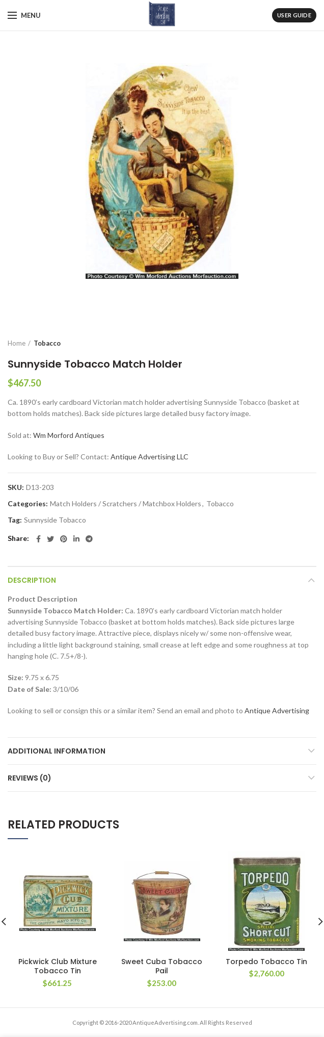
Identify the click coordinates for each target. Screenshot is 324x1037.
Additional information (56, 751)
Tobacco (47, 343)
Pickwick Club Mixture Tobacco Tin (57, 966)
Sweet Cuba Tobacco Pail (161, 966)
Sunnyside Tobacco (55, 520)
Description (32, 580)
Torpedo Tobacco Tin (266, 961)
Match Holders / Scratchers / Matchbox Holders (125, 504)
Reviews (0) (29, 778)
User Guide (294, 15)
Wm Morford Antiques (68, 435)
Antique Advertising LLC (149, 456)
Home (16, 343)
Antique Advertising (277, 710)
